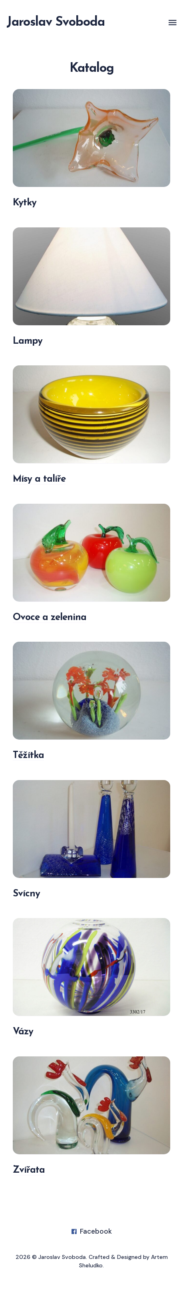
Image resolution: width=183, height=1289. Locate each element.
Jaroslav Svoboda (55, 22)
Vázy (23, 1032)
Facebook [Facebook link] (92, 1231)
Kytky (24, 203)
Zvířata (29, 1170)
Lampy (27, 341)
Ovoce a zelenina (49, 617)
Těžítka (28, 755)
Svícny (26, 894)
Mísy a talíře (39, 479)
